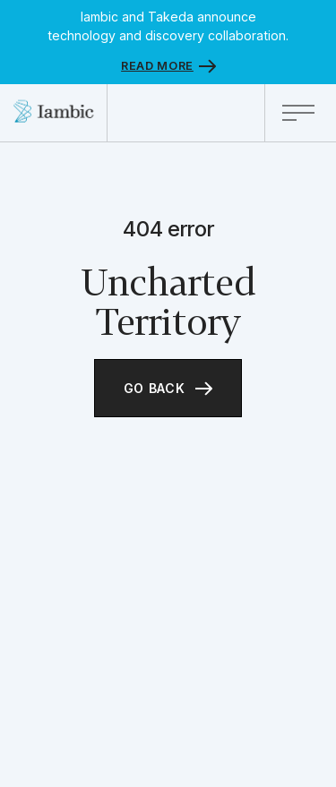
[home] (54, 112)
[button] (300, 112)
